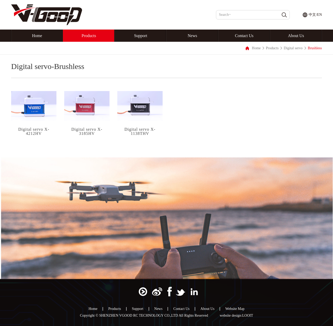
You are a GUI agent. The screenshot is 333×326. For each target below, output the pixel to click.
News (192, 35)
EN (319, 15)
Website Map (234, 309)
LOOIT (247, 315)
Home (37, 35)
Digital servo (293, 48)
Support (140, 35)
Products (89, 35)
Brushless (315, 48)
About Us (296, 35)
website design (230, 315)
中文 (312, 15)
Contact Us (244, 35)
